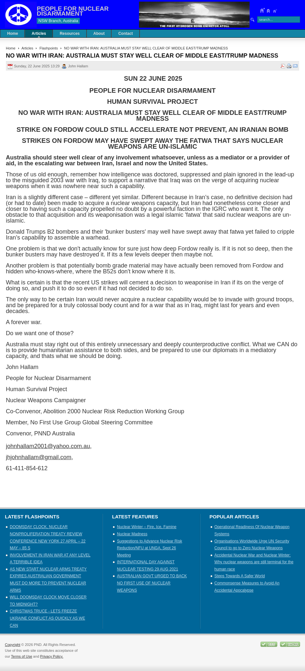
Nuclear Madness (132, 534)
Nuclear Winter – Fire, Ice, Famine (146, 527)
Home (10, 48)
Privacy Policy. (51, 656)
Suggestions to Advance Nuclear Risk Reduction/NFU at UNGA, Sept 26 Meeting (149, 548)
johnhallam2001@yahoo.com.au (48, 446)
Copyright (12, 645)
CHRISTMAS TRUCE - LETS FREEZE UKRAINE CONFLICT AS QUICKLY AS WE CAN (47, 618)
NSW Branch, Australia (58, 21)
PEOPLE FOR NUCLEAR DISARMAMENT (73, 11)
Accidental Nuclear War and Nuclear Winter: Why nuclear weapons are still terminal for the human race (254, 562)
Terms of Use (21, 656)
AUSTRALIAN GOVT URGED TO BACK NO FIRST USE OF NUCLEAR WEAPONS (152, 583)
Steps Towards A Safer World (240, 576)
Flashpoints (48, 48)
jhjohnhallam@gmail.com (38, 457)
